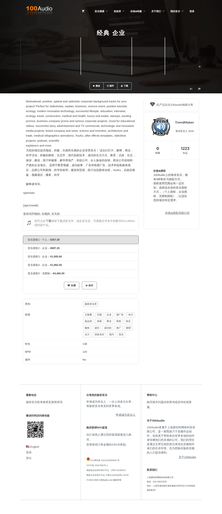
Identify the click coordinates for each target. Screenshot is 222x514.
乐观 (99, 314)
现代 (111, 334)
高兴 (121, 334)
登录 (191, 11)
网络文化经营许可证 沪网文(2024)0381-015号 (107, 475)
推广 (118, 328)
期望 (128, 328)
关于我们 (156, 11)
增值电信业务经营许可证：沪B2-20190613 (106, 470)
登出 (29, 458)
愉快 (87, 328)
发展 (99, 321)
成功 (96, 328)
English (32, 446)
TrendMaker (184, 122)
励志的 (88, 321)
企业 (109, 314)
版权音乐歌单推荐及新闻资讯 (44, 402)
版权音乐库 (91, 304)
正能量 (88, 314)
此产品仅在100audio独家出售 (175, 104)
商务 (118, 321)
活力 (87, 334)
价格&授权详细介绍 (177, 212)
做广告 (120, 314)
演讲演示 (99, 334)
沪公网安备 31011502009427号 (105, 460)
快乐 (128, 321)
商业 (109, 321)
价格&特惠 (136, 11)
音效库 (117, 11)
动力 (130, 314)
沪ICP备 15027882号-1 (97, 465)
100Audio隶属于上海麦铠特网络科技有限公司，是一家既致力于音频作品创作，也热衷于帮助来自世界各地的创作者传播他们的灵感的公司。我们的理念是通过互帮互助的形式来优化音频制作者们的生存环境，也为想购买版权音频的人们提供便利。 (171, 440)
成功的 (107, 328)
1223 (185, 148)
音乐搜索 (99, 11)
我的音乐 (175, 11)
